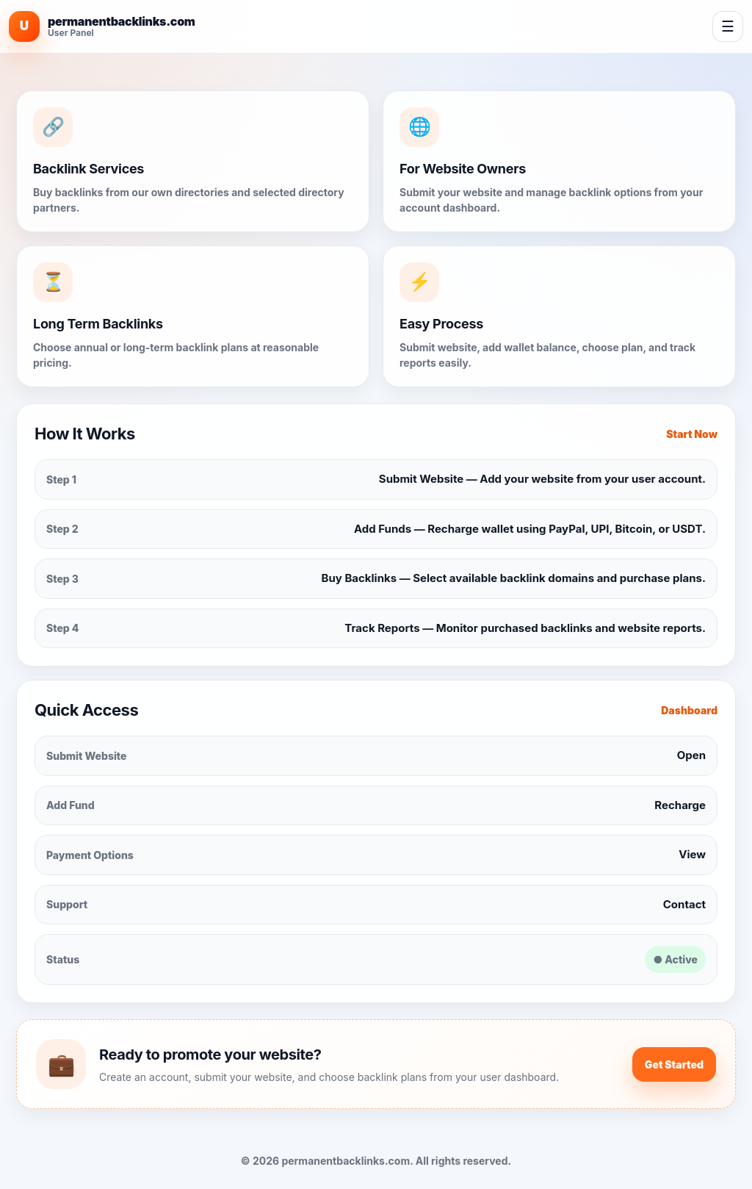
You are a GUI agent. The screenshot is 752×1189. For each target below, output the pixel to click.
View (692, 854)
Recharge (680, 805)
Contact (684, 904)
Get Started (674, 1064)
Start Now (691, 434)
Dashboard (689, 710)
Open (691, 755)
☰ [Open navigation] (727, 26)
